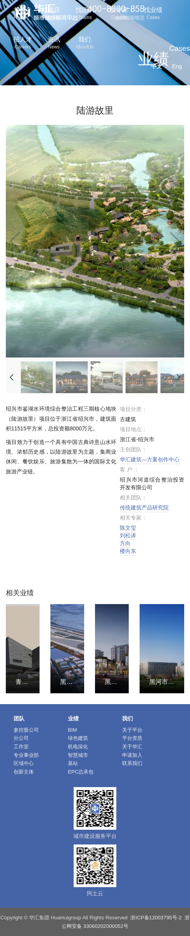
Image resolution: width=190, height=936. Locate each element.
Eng (177, 66)
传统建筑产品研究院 (144, 507)
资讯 (54, 43)
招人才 (23, 43)
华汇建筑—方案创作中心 (150, 459)
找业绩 (153, 14)
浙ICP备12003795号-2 (155, 917)
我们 (84, 43)
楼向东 (128, 551)
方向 (125, 543)
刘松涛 (128, 535)
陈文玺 (128, 528)
